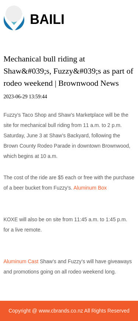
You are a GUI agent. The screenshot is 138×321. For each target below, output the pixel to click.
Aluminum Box (90, 188)
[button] (14, 14)
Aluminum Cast (20, 261)
